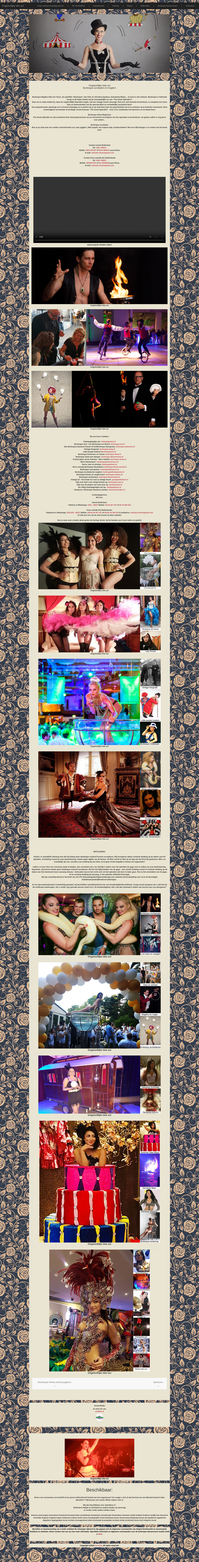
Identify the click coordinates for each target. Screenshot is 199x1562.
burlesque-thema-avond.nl (115, 467)
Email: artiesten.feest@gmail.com (50, 6)
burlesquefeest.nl (109, 464)
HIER (100, 1534)
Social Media (99, 1406)
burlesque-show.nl (118, 459)
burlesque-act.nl (118, 444)
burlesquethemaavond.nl (113, 472)
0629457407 (91, 163)
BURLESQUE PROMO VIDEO (99, 210)
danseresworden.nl (117, 490)
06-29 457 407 (111, 505)
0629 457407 (91, 150)
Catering (115, 6)
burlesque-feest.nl (113, 454)
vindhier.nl (99, 1411)
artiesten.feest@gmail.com (102, 153)
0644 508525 (104, 150)
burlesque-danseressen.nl (112, 457)
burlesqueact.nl (115, 485)
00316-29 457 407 (94, 513)
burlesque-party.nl (107, 449)
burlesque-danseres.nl (125, 447)
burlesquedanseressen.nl (108, 462)
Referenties (145, 6)
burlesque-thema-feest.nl (109, 477)
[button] (54, 1383)
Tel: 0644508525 (78, 6)
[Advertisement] (99, 1555)
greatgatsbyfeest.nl (120, 480)
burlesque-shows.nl (114, 475)
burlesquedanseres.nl (110, 469)
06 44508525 (104, 163)
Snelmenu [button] (190, 6)
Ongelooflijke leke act (13, 6)
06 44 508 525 (125, 505)
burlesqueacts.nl (109, 452)
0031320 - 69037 (73, 513)
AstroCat (98, 1545)
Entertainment (98, 6)
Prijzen (129, 6)
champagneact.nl (108, 442)
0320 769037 (101, 148)
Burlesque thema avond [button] (168, 6)
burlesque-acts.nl (116, 482)
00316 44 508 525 (112, 513)
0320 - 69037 (93, 505)
